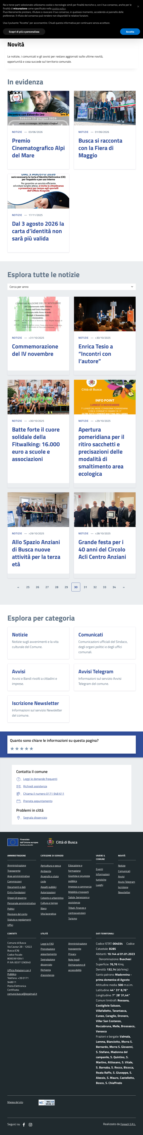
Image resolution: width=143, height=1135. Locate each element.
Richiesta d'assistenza (47, 972)
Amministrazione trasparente (77, 946)
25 (28, 587)
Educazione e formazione (75, 868)
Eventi (99, 869)
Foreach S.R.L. (128, 1124)
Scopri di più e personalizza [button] (24, 32)
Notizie (121, 866)
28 (56, 587)
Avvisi (121, 876)
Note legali (74, 960)
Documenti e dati (16, 887)
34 (114, 587)
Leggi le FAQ (47, 944)
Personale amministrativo (21, 903)
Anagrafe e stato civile (50, 878)
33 (104, 587)
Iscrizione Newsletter (124, 889)
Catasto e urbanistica (52, 898)
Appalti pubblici (48, 887)
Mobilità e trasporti (78, 892)
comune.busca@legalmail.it (22, 994)
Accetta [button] (130, 32)
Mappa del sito (15, 1102)
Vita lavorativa (48, 914)
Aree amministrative (18, 876)
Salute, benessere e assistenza (78, 899)
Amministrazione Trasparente (16, 868)
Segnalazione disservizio (48, 962)
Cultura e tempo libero (49, 905)
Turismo (72, 918)
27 (47, 587)
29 (66, 587)
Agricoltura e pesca (51, 866)
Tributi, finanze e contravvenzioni (77, 910)
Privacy (72, 954)
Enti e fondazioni (16, 892)
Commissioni (14, 881)
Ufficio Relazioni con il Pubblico (19, 972)
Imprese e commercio (80, 887)
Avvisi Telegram (126, 882)
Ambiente (46, 871)
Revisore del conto (17, 914)
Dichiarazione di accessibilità (76, 967)
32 (95, 587)
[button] (138, 6)
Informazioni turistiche (103, 876)
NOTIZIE (17, 132)
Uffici (10, 925)
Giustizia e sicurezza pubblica (79, 878)
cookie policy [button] (59, 8)
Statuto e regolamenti (19, 920)
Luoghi (99, 885)
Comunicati (124, 871)
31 (85, 587)
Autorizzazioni (48, 892)
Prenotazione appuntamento (49, 951)
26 (37, 587)
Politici (10, 909)
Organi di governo (16, 898)
